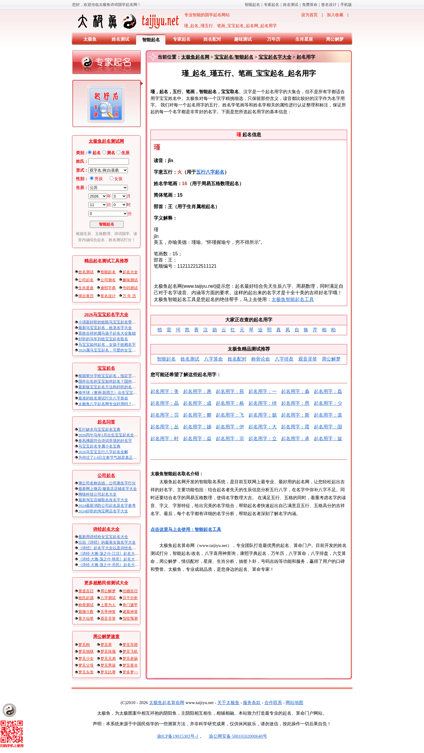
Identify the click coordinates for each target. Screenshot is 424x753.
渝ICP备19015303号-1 (177, 736)
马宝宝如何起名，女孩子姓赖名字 (107, 344)
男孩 (99, 179)
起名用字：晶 (164, 403)
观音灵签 (108, 618)
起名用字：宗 (230, 438)
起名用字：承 (295, 438)
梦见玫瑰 (108, 651)
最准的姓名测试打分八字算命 (103, 398)
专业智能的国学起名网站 (153, 21)
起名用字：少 (328, 403)
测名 (111, 153)
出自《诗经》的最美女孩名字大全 (107, 542)
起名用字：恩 (295, 403)
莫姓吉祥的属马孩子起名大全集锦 (107, 333)
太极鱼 (90, 39)
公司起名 (86, 280)
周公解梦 (335, 39)
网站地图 (294, 702)
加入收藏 (335, 15)
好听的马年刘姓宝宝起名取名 (103, 339)
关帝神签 (108, 611)
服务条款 (252, 702)
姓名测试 (290, 4)
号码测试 (130, 288)
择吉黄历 (86, 296)
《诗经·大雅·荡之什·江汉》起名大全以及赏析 (116, 553)
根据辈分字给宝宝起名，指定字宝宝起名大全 (116, 376)
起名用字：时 (164, 438)
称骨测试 (86, 605)
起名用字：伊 (230, 426)
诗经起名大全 (106, 529)
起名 (96, 153)
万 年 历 (129, 296)
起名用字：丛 (164, 426)
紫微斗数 (86, 611)
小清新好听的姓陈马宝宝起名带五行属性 (112, 322)
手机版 (346, 4)
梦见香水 (130, 665)
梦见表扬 (130, 658)
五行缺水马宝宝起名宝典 (99, 429)
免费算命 (309, 4)
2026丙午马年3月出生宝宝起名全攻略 (110, 435)
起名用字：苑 (230, 391)
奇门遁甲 (130, 605)
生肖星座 (304, 39)
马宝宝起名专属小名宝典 (99, 446)
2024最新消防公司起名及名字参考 (107, 505)
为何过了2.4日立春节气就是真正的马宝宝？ (115, 457)
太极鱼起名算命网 (166, 702)
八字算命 (213, 358)
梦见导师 (130, 644)
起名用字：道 (328, 414)
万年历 (273, 39)
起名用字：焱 (197, 438)
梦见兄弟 (108, 658)
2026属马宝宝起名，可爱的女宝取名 (109, 350)
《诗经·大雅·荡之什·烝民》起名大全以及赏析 (116, 565)
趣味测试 (243, 39)
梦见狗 (84, 644)
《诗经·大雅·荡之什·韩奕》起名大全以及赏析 (116, 559)
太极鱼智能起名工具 (292, 299)
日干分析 (130, 598)
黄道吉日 (86, 591)
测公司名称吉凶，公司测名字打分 (107, 483)
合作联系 (273, 702)
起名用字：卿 (197, 414)
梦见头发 (86, 672)
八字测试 (108, 598)
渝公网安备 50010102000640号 (235, 736)
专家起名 (271, 4)
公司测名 (108, 280)
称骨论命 (260, 358)
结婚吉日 (130, 591)
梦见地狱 (86, 651)
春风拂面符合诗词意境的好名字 (105, 440)
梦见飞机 (130, 651)
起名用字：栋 (230, 403)
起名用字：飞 (230, 414)
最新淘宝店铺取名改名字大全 (103, 500)
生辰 (125, 153)
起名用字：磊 (328, 391)
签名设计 (329, 4)
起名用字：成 (197, 403)
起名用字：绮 (263, 403)
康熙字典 (108, 288)
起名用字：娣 (197, 426)
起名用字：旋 (328, 438)
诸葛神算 (130, 611)
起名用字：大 (263, 426)
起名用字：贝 (164, 414)
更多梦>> (130, 672)
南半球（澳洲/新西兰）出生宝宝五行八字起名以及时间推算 (128, 392)
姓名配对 (212, 39)
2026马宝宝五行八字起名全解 (103, 452)
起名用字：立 (263, 438)
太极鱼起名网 (195, 57)
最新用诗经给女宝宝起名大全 (103, 537)
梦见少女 (86, 658)
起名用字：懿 (263, 414)
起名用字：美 (164, 391)
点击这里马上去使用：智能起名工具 (185, 529)
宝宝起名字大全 (275, 57)
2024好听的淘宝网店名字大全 (103, 511)
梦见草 (106, 644)
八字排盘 (284, 358)
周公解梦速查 (106, 636)
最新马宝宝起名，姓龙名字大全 (105, 327)
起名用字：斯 (295, 414)
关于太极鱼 (228, 702)
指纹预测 (130, 618)
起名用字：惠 (197, 391)
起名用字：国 (328, 426)
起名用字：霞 (295, 426)
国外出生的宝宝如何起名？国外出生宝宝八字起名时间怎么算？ (132, 381)
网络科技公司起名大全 (97, 494)
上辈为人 (108, 605)
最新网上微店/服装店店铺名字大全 (107, 488)
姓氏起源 (86, 598)
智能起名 (252, 4)
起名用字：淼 (295, 391)
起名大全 (130, 272)
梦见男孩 (108, 665)
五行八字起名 (210, 172)
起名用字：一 (263, 391)
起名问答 (106, 422)
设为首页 (309, 15)
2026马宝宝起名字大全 (106, 314)
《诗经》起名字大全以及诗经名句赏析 (110, 548)
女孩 (118, 179)
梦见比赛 (108, 672)
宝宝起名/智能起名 (233, 57)
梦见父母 (86, 665)
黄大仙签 (86, 618)
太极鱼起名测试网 (106, 141)
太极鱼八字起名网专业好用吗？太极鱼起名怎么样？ (122, 404)
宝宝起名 (106, 368)
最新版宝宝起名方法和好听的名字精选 (110, 387)
